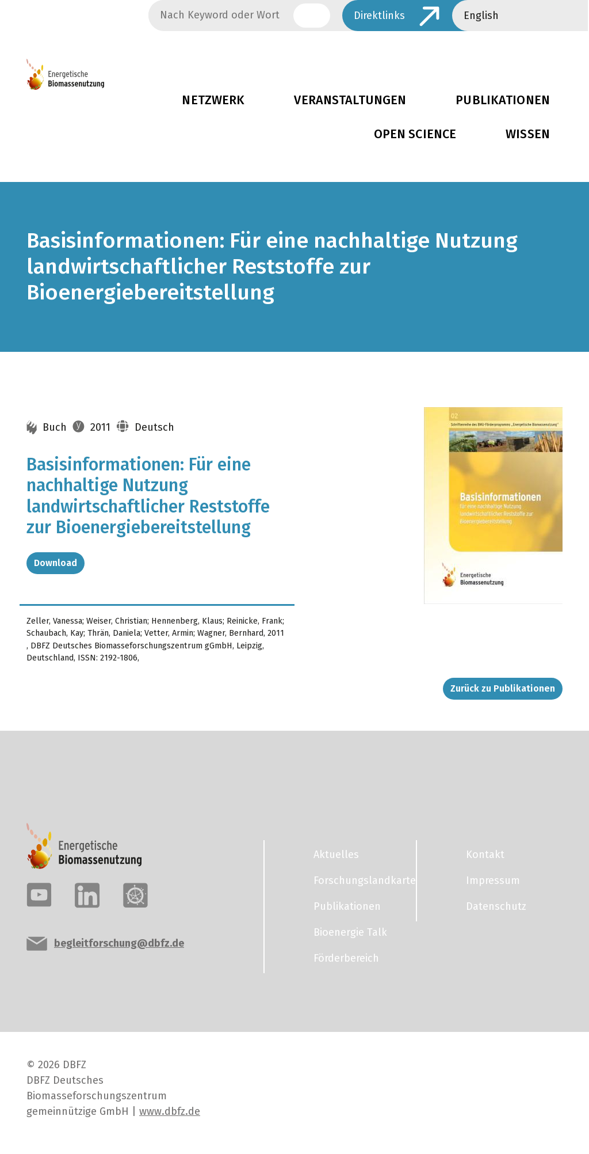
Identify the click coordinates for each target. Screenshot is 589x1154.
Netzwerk (213, 100)
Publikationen (503, 100)
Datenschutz (496, 906)
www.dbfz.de (169, 1111)
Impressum (493, 880)
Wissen (528, 134)
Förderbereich (346, 958)
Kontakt (485, 854)
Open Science (415, 134)
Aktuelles (336, 854)
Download (55, 562)
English (481, 15)
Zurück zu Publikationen (502, 688)
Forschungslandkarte (357, 880)
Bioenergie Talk (350, 932)
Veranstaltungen (350, 100)
